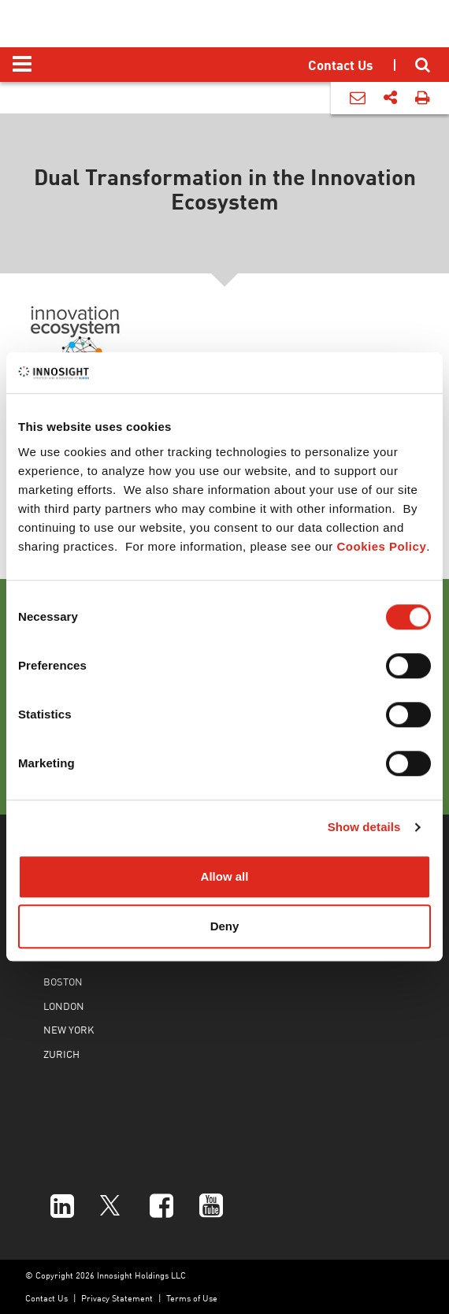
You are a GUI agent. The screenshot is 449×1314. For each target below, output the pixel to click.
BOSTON (63, 981)
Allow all (225, 876)
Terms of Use (191, 1298)
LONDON (63, 1005)
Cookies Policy (382, 546)
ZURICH (61, 1053)
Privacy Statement (117, 1298)
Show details (364, 827)
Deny (224, 927)
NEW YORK (68, 1029)
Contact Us (46, 1298)
